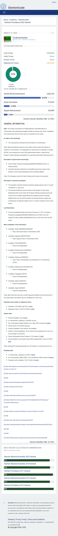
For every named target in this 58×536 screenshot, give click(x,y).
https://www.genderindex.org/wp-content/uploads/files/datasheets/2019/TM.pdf (29, 424)
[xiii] (5, 424)
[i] (4, 366)
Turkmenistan (23, 20)
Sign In (54, 2)
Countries (13, 20)
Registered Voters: (11, 63)
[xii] (5, 420)
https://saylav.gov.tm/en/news (14, 386)
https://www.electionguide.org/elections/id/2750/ (20, 382)
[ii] (4, 373)
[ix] (4, 407)
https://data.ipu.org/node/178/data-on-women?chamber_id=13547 (25, 411)
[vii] (5, 395)
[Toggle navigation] (4, 12)
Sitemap (11, 519)
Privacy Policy (21, 519)
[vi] (4, 391)
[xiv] (5, 429)
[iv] (4, 382)
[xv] (5, 433)
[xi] (24, 334)
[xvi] (5, 438)
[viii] (35, 320)
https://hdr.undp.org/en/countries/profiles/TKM (19, 420)
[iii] (4, 378)
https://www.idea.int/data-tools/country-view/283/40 (21, 395)
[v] (4, 386)
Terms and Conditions (36, 519)
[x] (29, 326)
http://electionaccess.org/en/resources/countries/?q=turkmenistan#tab (27, 438)
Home (5, 20)
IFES (9, 522)
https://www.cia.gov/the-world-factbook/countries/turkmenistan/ (23, 373)
